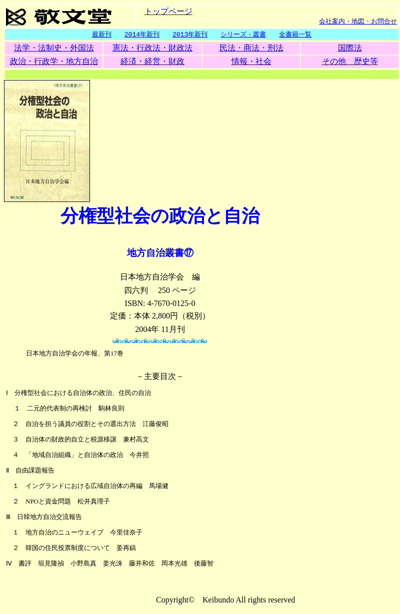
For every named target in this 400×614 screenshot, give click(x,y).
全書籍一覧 (295, 34)
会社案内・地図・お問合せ (358, 21)
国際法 (350, 48)
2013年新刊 (190, 34)
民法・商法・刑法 (252, 48)
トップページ (168, 10)
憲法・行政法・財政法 (152, 48)
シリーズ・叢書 (243, 34)
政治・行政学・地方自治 (54, 62)
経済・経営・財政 (152, 62)
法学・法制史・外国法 (54, 48)
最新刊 (102, 34)
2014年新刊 (142, 34)
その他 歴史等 (350, 62)
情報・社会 (252, 62)
